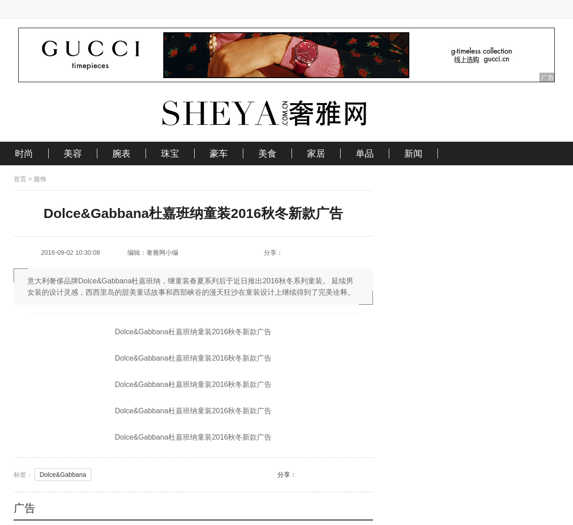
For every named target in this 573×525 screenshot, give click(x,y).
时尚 (24, 153)
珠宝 (170, 153)
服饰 (40, 179)
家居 (316, 153)
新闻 (413, 153)
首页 (20, 179)
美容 (73, 153)
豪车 (219, 153)
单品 (365, 153)
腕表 (121, 153)
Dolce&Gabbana (63, 474)
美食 (267, 153)
